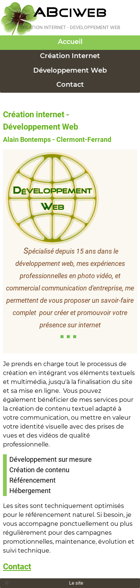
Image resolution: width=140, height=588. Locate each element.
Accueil (70, 42)
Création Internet (70, 56)
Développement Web (70, 70)
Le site (76, 583)
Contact (70, 84)
